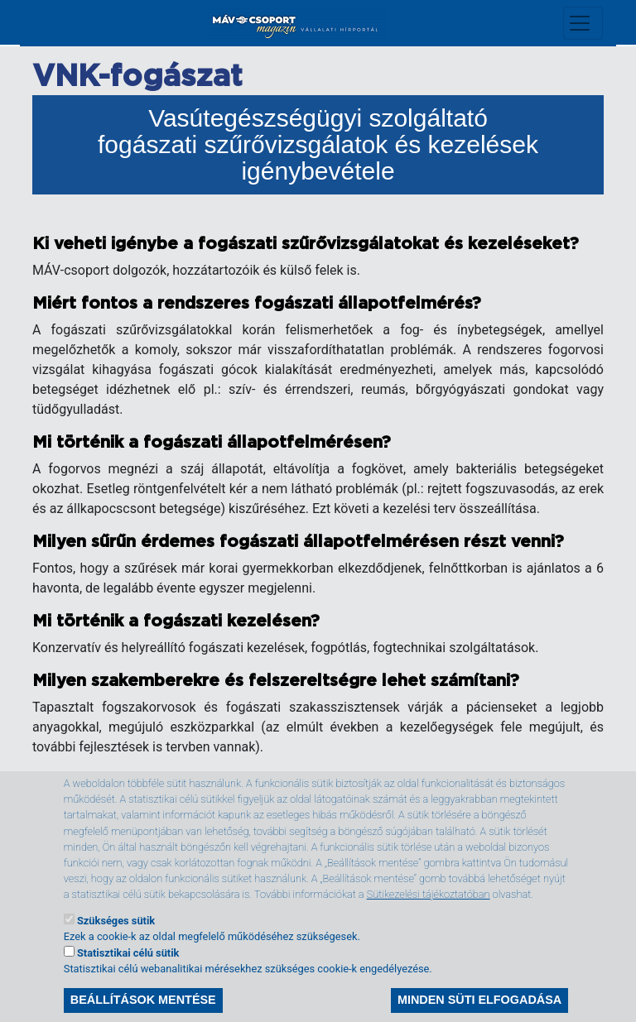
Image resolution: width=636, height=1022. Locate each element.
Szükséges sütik (116, 942)
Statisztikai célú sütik (128, 974)
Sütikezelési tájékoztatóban (428, 915)
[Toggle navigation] (583, 23)
